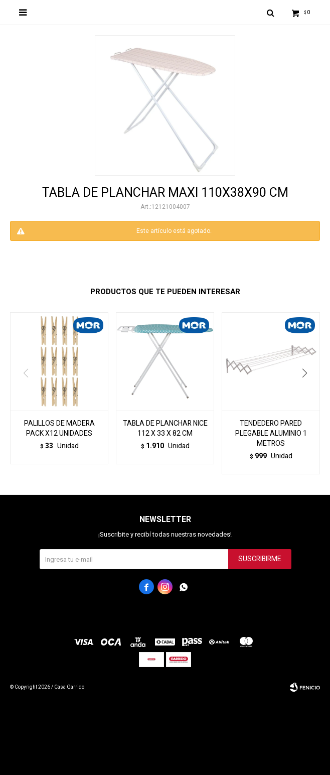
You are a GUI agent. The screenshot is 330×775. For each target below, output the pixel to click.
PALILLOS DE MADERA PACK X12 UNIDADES (59, 429)
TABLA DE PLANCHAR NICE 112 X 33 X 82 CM (165, 429)
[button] (308, 393)
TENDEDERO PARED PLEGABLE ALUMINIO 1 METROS (271, 434)
